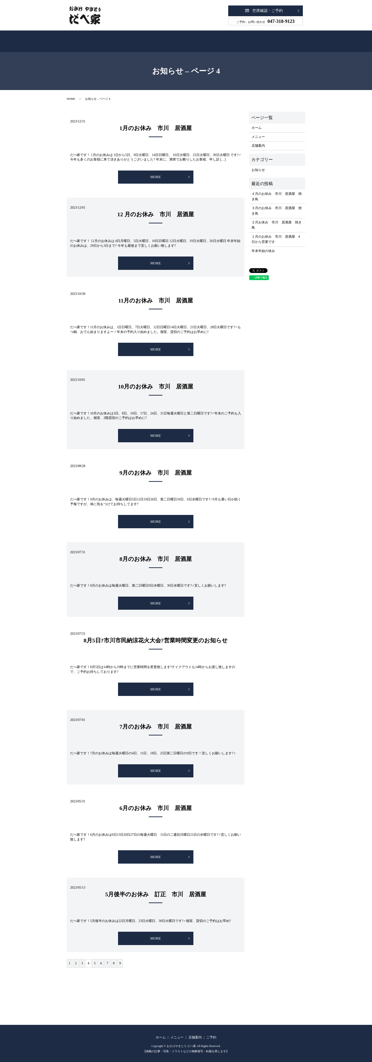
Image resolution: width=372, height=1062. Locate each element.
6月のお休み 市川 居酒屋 (155, 806)
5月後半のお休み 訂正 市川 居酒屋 (155, 892)
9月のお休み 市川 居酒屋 (155, 469)
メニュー (168, 39)
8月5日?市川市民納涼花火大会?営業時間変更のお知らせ (156, 637)
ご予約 (236, 39)
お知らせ (258, 164)
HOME (71, 93)
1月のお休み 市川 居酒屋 (155, 123)
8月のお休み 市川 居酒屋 (155, 556)
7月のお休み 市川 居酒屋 (155, 724)
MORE (155, 172)
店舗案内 (202, 39)
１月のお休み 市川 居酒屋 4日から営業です (276, 234)
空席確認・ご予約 (267, 11)
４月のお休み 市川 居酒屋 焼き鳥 (277, 191)
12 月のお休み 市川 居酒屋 (155, 209)
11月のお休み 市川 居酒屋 (155, 296)
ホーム (135, 39)
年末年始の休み (263, 245)
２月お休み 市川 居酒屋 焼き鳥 (277, 219)
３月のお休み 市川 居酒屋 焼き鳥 (277, 205)
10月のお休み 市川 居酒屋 (155, 382)
